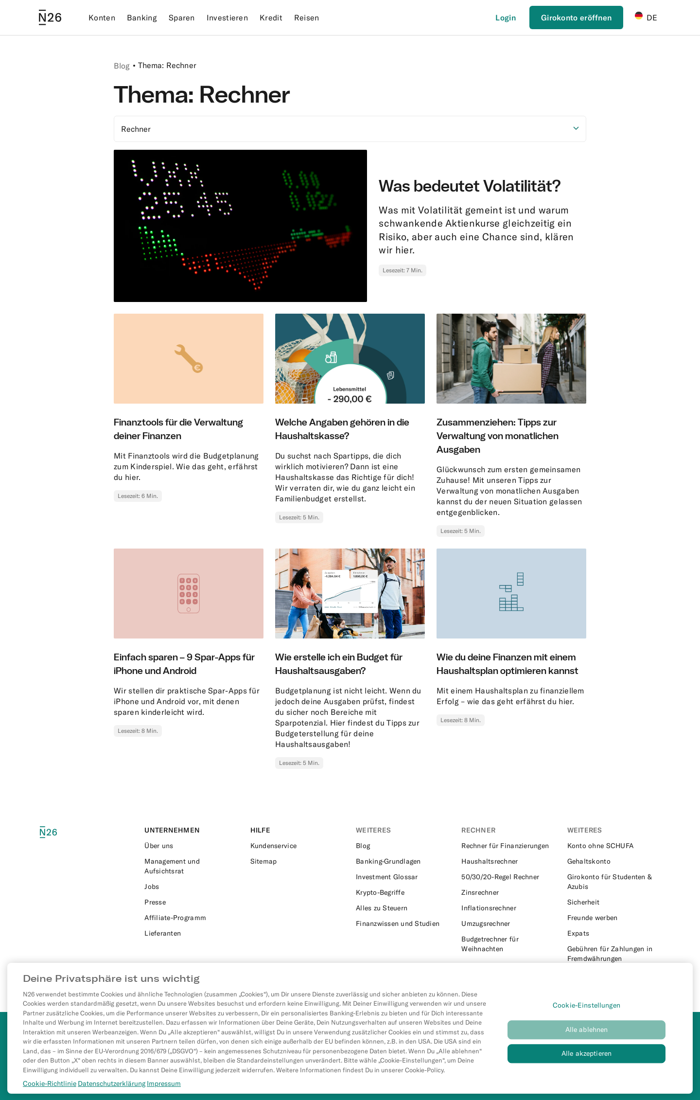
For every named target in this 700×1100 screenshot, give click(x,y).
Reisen (306, 17)
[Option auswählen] (350, 129)
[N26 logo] (59, 832)
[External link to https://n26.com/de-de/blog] (403, 846)
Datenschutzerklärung (111, 1094)
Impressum (164, 1094)
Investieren (227, 17)
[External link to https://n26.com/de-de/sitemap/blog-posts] (297, 861)
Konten (101, 17)
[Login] (505, 17)
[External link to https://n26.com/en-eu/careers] (191, 886)
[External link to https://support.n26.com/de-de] (297, 846)
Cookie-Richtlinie (49, 1094)
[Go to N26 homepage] (50, 17)
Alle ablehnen (586, 1040)
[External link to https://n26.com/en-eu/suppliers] (191, 933)
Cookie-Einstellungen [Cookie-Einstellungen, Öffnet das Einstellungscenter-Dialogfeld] (586, 1016)
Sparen (182, 17)
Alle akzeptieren (586, 1064)
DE (646, 17)
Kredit (271, 17)
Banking (142, 17)
